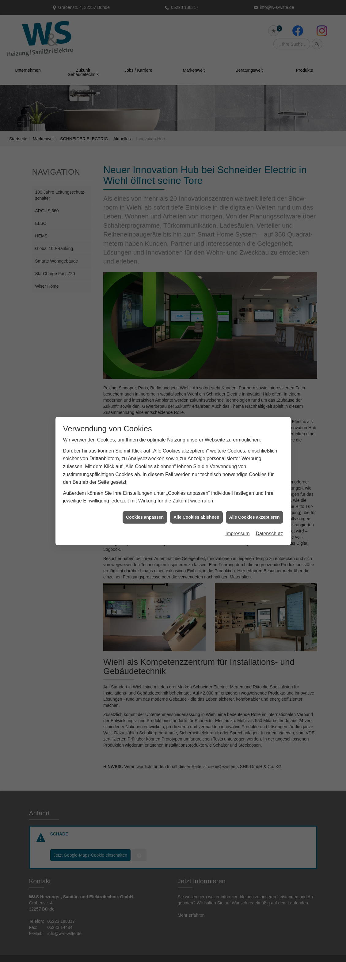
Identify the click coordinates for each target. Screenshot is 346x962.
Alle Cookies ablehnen (196, 458)
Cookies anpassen (145, 458)
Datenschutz (269, 474)
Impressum (237, 474)
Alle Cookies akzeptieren (254, 458)
